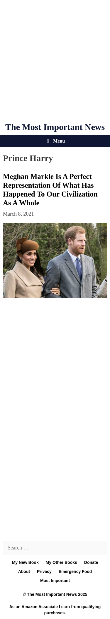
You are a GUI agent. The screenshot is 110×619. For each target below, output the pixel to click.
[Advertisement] (55, 61)
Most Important (55, 580)
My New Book (25, 562)
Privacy (44, 571)
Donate (91, 562)
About (24, 571)
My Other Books (61, 562)
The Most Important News (55, 127)
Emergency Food (75, 571)
